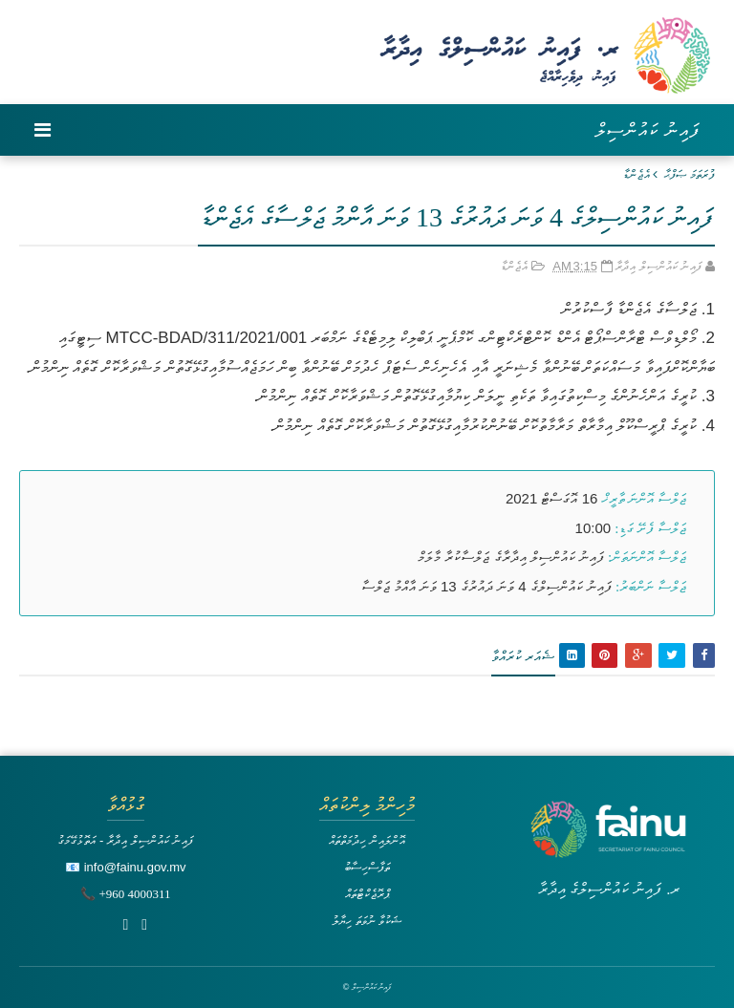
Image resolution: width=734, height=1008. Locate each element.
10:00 (593, 528)
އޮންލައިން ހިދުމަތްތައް (367, 840)
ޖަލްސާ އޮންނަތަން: (647, 557)
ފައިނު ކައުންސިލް (647, 129)
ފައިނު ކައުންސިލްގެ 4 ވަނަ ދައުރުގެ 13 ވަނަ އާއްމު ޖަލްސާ (486, 586)
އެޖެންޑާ (636, 174)
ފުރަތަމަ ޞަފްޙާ (689, 174)
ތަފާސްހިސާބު (367, 867)
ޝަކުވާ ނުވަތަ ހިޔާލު (367, 920)
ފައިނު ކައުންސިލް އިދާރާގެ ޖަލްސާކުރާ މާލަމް (511, 556)
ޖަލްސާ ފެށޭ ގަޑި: (650, 528)
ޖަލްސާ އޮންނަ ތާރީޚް (644, 498)
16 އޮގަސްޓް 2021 (551, 498)
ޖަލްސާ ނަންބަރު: (650, 586)
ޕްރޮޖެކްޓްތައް (367, 894)
